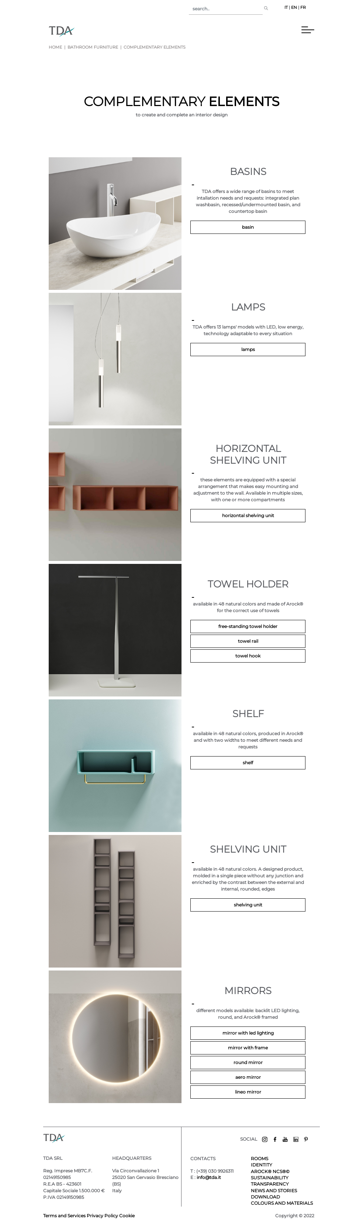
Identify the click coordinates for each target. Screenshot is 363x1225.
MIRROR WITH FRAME (248, 1047)
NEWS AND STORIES (274, 1190)
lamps (248, 349)
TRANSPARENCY (270, 1184)
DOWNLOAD (265, 1197)
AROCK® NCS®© (270, 1171)
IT (286, 7)
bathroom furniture (92, 47)
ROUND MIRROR (248, 1062)
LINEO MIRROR (248, 1092)
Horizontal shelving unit (248, 515)
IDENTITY (261, 1165)
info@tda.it (209, 1177)
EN (294, 7)
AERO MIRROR (248, 1077)
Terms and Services (65, 1215)
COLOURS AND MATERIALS (282, 1203)
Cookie (127, 1215)
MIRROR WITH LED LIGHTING (248, 1033)
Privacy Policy (102, 1215)
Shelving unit (248, 905)
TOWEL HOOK (247, 656)
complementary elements (154, 47)
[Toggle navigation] (191, 31)
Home (55, 47)
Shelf (248, 762)
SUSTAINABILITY (269, 1177)
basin (248, 227)
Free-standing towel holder (247, 626)
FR (303, 7)
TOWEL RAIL (248, 641)
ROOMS (259, 1158)
